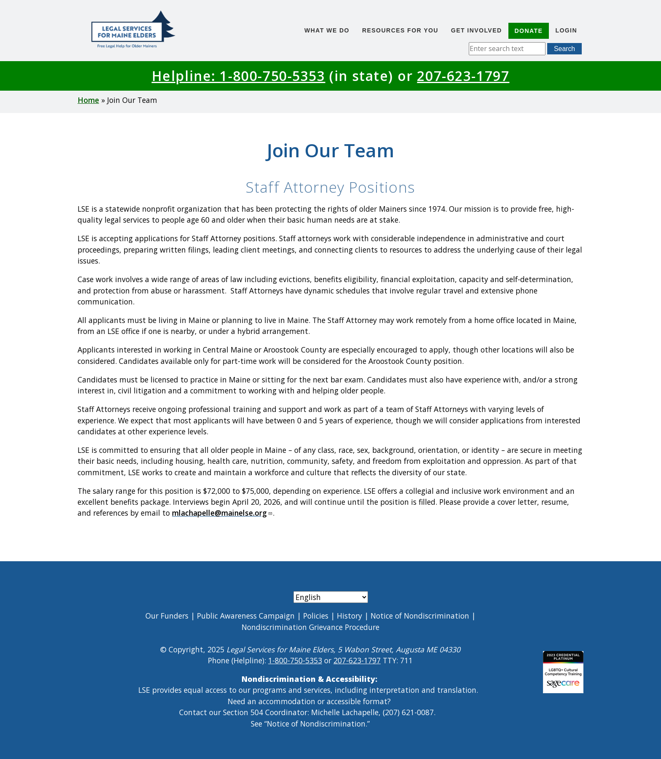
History (349, 616)
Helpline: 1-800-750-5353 (238, 76)
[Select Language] (330, 597)
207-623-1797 (463, 76)
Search (564, 48)
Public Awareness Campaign (246, 616)
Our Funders (166, 616)
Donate (529, 30)
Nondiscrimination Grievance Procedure (310, 627)
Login (566, 30)
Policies (315, 616)
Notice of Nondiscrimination (420, 616)
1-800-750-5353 (295, 660)
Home (88, 100)
